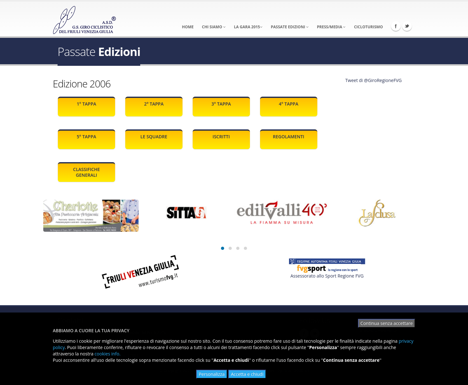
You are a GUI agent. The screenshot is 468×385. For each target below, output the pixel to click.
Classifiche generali (86, 172)
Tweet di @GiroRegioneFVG (373, 80)
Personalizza (211, 374)
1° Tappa (86, 104)
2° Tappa (153, 104)
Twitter (407, 26)
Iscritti (221, 137)
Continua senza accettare (387, 323)
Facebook (396, 26)
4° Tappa (288, 104)
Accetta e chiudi (247, 374)
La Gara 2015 (248, 27)
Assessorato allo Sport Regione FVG (326, 276)
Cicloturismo (368, 27)
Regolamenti (288, 137)
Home (188, 27)
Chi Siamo (214, 27)
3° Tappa (221, 104)
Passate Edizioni (290, 27)
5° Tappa (86, 137)
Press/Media (331, 27)
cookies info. (107, 354)
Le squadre (154, 137)
